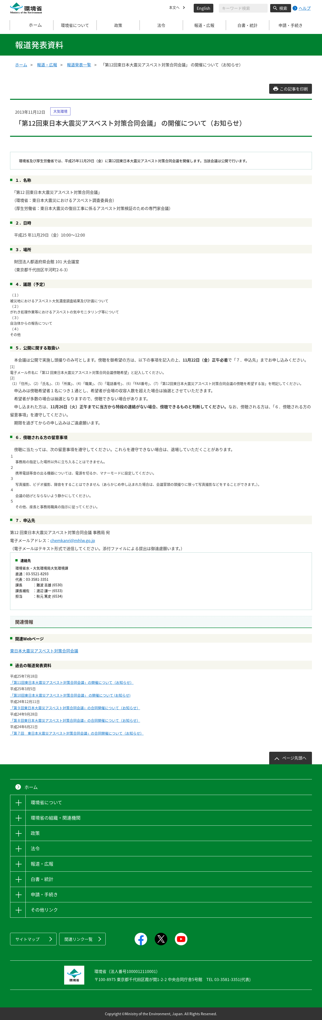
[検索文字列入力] (243, 8)
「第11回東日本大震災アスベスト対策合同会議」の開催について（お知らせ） (72, 682)
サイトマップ (27, 939)
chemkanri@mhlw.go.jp (72, 540)
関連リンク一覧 (78, 939)
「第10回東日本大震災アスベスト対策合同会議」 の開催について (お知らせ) (70, 695)
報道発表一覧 (79, 65)
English (203, 8)
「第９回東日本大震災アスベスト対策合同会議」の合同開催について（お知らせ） (75, 707)
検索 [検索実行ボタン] (283, 8)
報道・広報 (47, 65)
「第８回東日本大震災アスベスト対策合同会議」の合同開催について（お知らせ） (75, 720)
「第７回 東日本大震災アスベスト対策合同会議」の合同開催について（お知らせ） (77, 733)
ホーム (32, 25)
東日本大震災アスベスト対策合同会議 (44, 651)
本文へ (175, 8)
